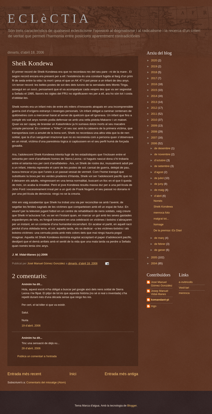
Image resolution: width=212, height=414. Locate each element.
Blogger (132, 405)
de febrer (160, 243)
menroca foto (162, 212)
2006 (154, 143)
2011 (154, 113)
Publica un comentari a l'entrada (37, 356)
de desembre (162, 148)
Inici (72, 374)
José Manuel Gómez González (161, 283)
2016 (154, 84)
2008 (154, 131)
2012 (154, 107)
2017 (154, 78)
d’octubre (160, 160)
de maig (159, 189)
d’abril (158, 195)
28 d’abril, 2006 (31, 348)
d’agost (159, 172)
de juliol (159, 178)
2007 (154, 137)
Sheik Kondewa (163, 206)
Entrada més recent (24, 374)
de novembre (162, 154)
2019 (154, 66)
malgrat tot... (161, 218)
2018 (154, 72)
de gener (160, 249)
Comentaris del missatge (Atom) (46, 382)
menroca (184, 293)
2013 (154, 102)
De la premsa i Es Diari (168, 230)
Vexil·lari (184, 287)
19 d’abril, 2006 (31, 325)
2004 (154, 263)
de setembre (162, 166)
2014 (154, 96)
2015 (154, 90)
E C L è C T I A (47, 18)
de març (159, 237)
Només (158, 200)
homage (159, 224)
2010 (154, 119)
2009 (154, 125)
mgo (153, 306)
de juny (159, 183)
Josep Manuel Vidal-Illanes (159, 292)
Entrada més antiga (121, 374)
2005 (154, 257)
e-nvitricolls (186, 282)
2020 (154, 60)
